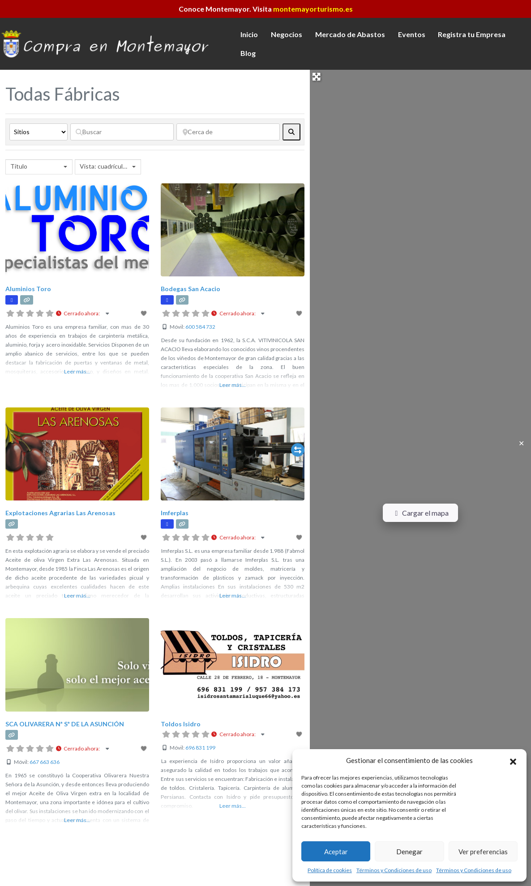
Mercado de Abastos (350, 34)
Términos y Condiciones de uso (394, 870)
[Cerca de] (228, 131)
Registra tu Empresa (471, 34)
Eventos (411, 34)
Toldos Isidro (181, 724)
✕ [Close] (521, 443)
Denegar (409, 852)
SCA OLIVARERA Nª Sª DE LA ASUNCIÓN (64, 724)
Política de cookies (330, 870)
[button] (513, 760)
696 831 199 (200, 747)
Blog (248, 53)
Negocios (286, 34)
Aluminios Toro (28, 289)
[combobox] (39, 166)
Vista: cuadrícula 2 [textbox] (105, 166)
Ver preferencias (483, 852)
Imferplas (174, 513)
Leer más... (77, 371)
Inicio (249, 34)
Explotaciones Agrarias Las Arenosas (60, 513)
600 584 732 (200, 326)
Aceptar (336, 852)
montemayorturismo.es (313, 8)
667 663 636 (45, 762)
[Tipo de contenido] (38, 131)
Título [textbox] (18, 166)
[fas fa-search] (291, 131)
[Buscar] (122, 131)
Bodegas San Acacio (190, 289)
